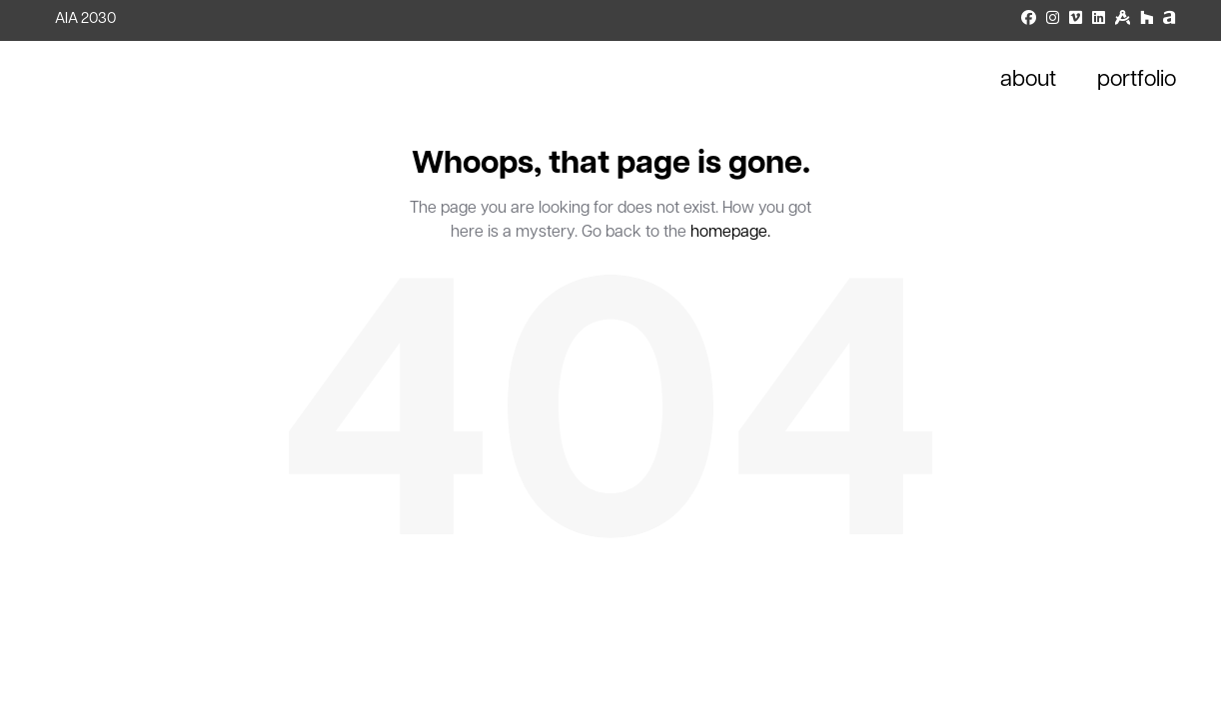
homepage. (730, 233)
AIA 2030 (85, 19)
